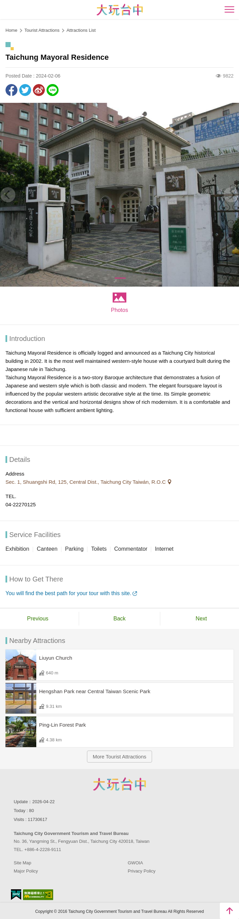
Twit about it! (25, 90)
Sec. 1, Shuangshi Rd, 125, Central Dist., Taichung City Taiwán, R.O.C (86, 482)
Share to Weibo (39, 90)
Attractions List (81, 30)
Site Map (22, 862)
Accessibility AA (38, 894)
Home (11, 30)
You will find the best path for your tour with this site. (68, 593)
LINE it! (53, 90)
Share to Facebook (11, 90)
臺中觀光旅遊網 (120, 10)
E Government (16, 894)
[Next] (231, 194)
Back (119, 618)
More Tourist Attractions (119, 756)
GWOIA (135, 862)
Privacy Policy (141, 871)
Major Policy (26, 871)
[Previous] (7, 194)
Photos (119, 310)
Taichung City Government (119, 784)
